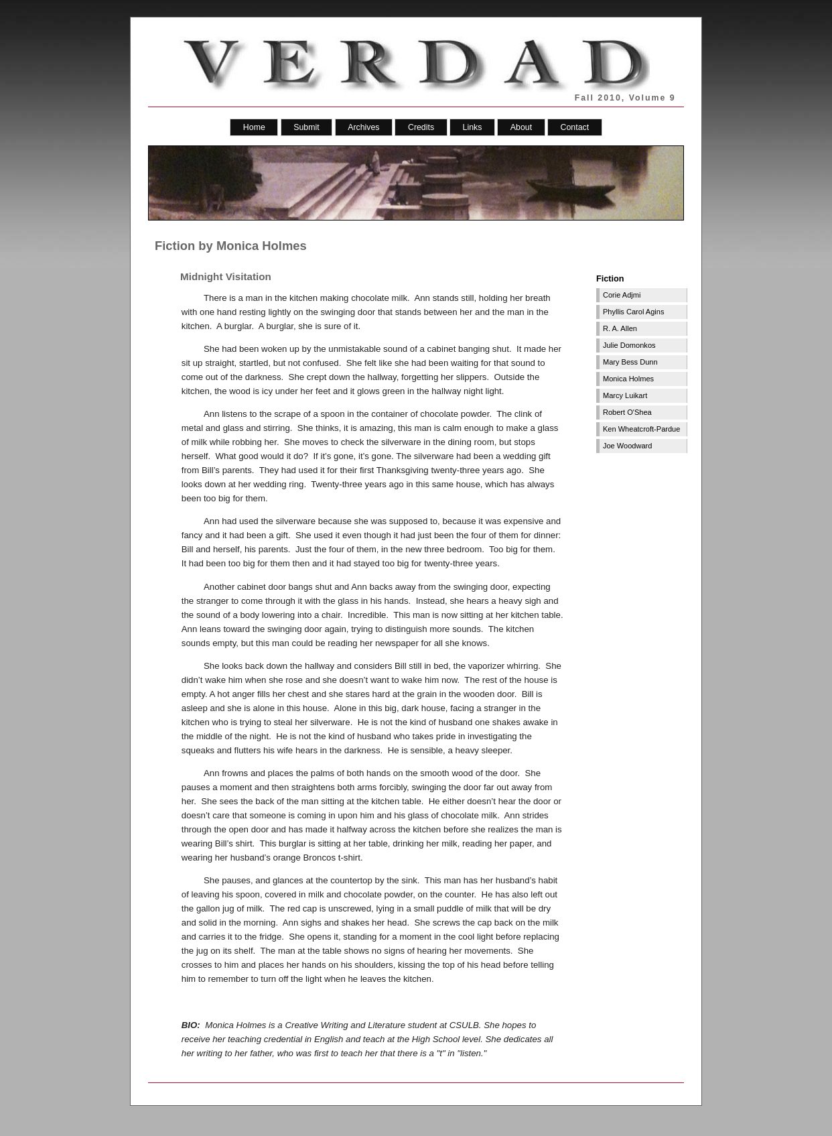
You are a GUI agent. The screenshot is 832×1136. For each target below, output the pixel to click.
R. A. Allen (620, 328)
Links (472, 127)
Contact (575, 127)
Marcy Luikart (625, 395)
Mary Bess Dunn (630, 362)
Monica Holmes (628, 379)
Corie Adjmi (621, 295)
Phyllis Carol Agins (633, 312)
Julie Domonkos (629, 345)
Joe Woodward (627, 446)
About (521, 127)
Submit (306, 127)
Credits (421, 127)
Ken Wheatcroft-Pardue (641, 429)
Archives (363, 127)
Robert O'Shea (627, 412)
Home (254, 127)
